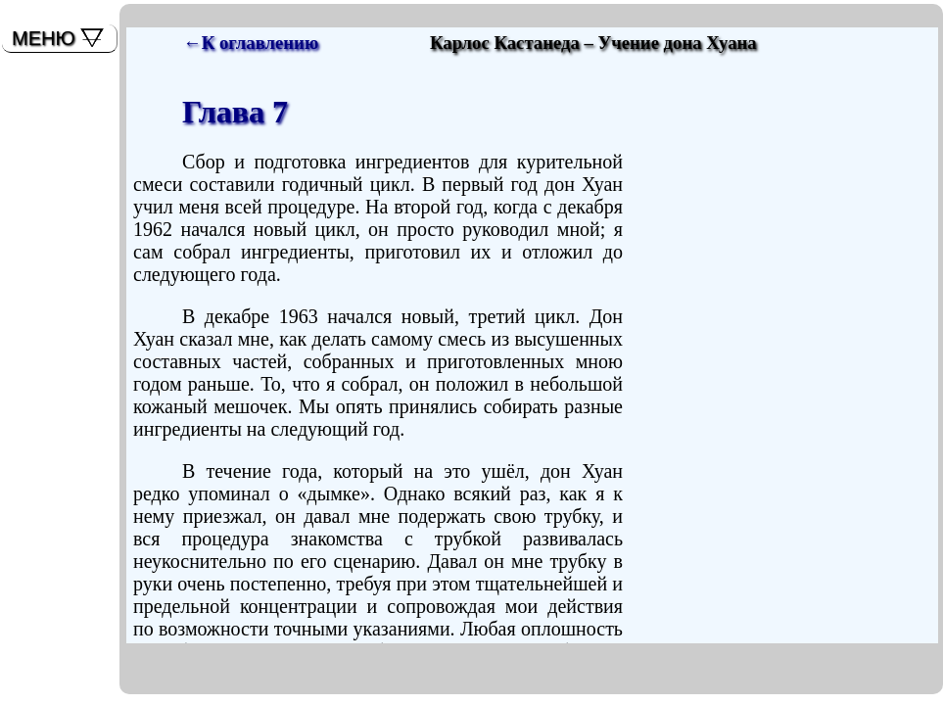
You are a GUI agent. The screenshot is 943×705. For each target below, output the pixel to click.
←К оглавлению (250, 42)
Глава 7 (235, 111)
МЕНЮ (43, 38)
